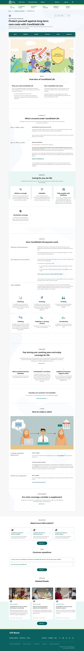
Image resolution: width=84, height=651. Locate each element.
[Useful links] (22, 638)
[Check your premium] (42, 398)
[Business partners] (13, 638)
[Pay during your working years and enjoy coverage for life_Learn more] (42, 363)
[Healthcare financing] (19, 11)
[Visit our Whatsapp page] (69, 638)
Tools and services (32, 2)
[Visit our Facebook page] (59, 638)
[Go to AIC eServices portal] (39, 482)
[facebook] (55, 15)
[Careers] (28, 638)
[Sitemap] (44, 644)
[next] (74, 34)
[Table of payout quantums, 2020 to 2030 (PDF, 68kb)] (50, 274)
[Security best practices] (54, 644)
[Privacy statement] (27, 644)
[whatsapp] (62, 15)
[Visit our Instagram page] (63, 638)
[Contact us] (44, 638)
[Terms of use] (37, 644)
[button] (73, 2)
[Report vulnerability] (14, 644)
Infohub (42, 2)
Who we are (22, 2)
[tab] (13, 7)
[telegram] (58, 15)
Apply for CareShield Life (38, 158)
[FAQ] (55, 638)
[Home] (10, 11)
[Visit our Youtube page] (66, 638)
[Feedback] (50, 638)
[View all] (42, 569)
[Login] (66, 2)
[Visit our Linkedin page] (73, 638)
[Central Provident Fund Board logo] (13, 2)
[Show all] (42, 543)
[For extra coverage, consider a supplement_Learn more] (42, 504)
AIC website (61, 455)
